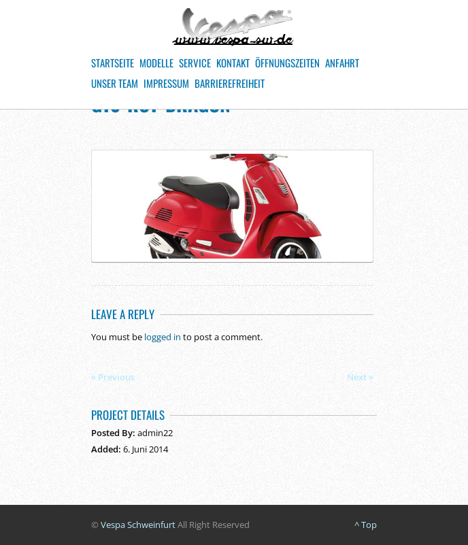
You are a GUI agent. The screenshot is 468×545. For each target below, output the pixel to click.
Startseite (112, 62)
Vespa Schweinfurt (138, 524)
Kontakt (233, 62)
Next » (360, 377)
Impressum (166, 83)
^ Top (365, 524)
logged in (162, 337)
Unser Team (114, 83)
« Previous (113, 377)
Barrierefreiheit (230, 83)
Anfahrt (342, 62)
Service (195, 62)
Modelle (156, 62)
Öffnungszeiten (287, 62)
